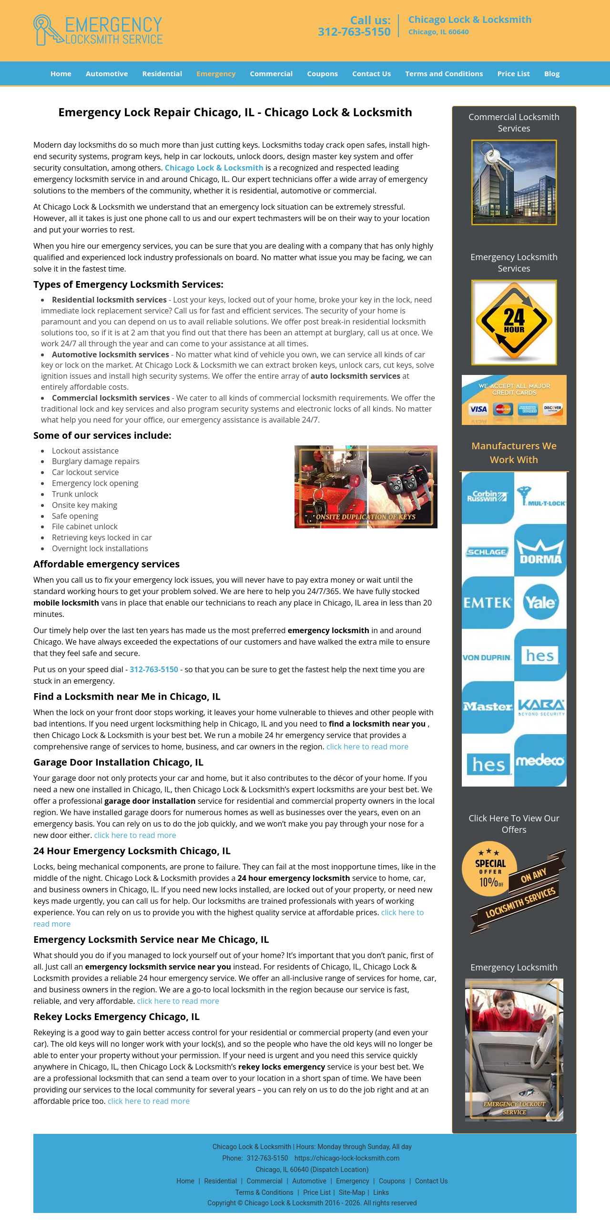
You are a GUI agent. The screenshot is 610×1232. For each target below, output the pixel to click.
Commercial (271, 73)
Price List (514, 73)
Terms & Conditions (264, 1192)
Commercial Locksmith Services (513, 122)
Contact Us (371, 73)
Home (61, 73)
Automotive (107, 73)
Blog (551, 73)
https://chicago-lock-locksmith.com (347, 1158)
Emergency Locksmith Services (514, 262)
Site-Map (352, 1192)
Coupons (322, 73)
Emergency (215, 73)
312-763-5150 (354, 31)
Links (381, 1192)
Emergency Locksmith (514, 967)
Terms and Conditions (444, 73)
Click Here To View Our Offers (513, 823)
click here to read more (367, 746)
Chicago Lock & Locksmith (214, 167)
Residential (162, 73)
